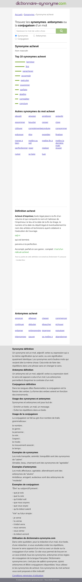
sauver (32, 336)
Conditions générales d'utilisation (27, 575)
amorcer (19, 318)
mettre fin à (47, 140)
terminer (30, 62)
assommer (20, 122)
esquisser (60, 330)
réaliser (45, 148)
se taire (32, 154)
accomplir (26, 76)
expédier (46, 134)
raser (31, 148)
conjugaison (26, 25)
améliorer (46, 116)
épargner (46, 330)
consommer (61, 128)
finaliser (59, 134)
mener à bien (19, 141)
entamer (19, 330)
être (30, 134)
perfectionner (21, 148)
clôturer (18, 128)
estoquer (19, 134)
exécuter (25, 80)
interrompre (20, 336)
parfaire (23, 89)
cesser (45, 122)
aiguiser (32, 116)
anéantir (59, 116)
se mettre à (47, 336)
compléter (24, 99)
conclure (24, 103)
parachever (28, 71)
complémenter (35, 128)
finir (27, 66)
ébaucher (46, 324)
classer (45, 318)
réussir (59, 148)
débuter (32, 324)
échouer (59, 324)
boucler (32, 122)
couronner (25, 85)
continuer (19, 324)
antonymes (55, 22)
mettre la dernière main (60, 143)
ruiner (17, 154)
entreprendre (35, 330)
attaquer (33, 318)
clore (58, 122)
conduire (46, 128)
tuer (44, 154)
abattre (23, 94)
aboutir (18, 116)
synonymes (38, 22)
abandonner (61, 336)
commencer (61, 318)
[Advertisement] (41, 183)
